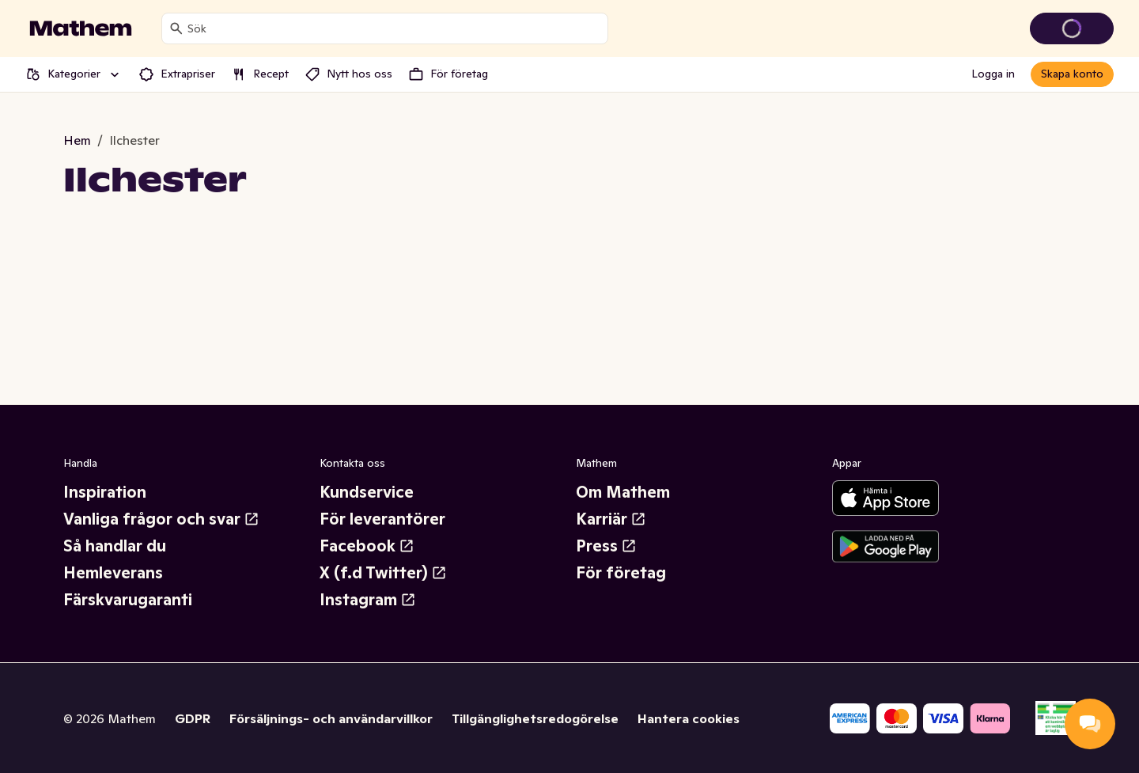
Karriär (611, 519)
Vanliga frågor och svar (161, 519)
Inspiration (104, 492)
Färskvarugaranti (127, 599)
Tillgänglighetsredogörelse (535, 718)
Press (606, 546)
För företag (621, 573)
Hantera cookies (689, 718)
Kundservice (367, 492)
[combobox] (394, 28)
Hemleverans (113, 573)
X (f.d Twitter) (383, 573)
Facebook (367, 546)
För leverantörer (382, 519)
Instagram (368, 599)
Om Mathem (623, 492)
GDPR (192, 718)
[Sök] (176, 28)
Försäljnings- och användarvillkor (331, 718)
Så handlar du (114, 546)
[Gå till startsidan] (80, 28)
